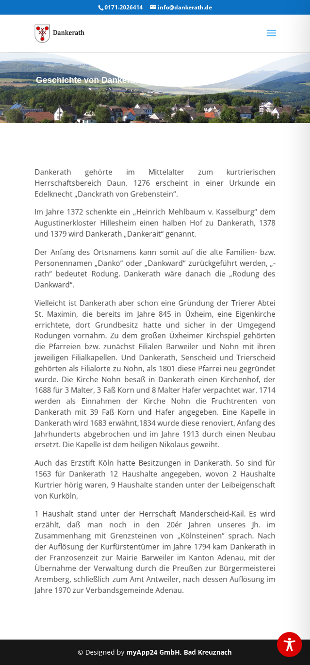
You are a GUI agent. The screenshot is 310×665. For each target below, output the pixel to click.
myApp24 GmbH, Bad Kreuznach (179, 652)
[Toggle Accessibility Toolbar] (289, 644)
